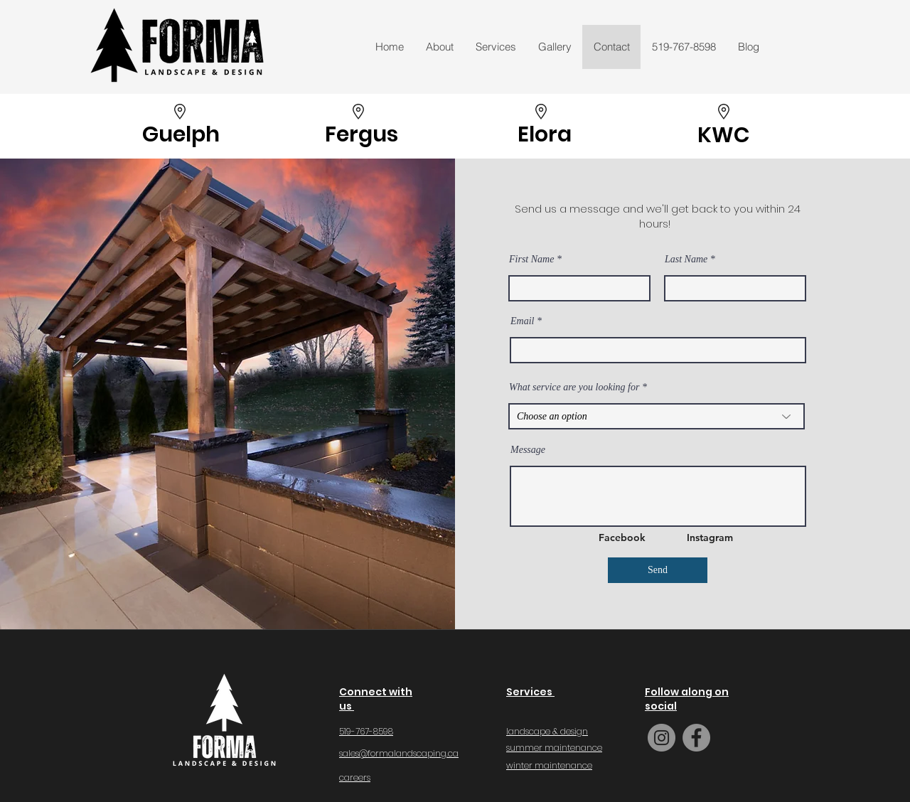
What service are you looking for (574, 387)
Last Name (686, 259)
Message (527, 450)
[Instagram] (711, 537)
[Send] (657, 570)
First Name (531, 259)
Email (522, 321)
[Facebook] (623, 537)
